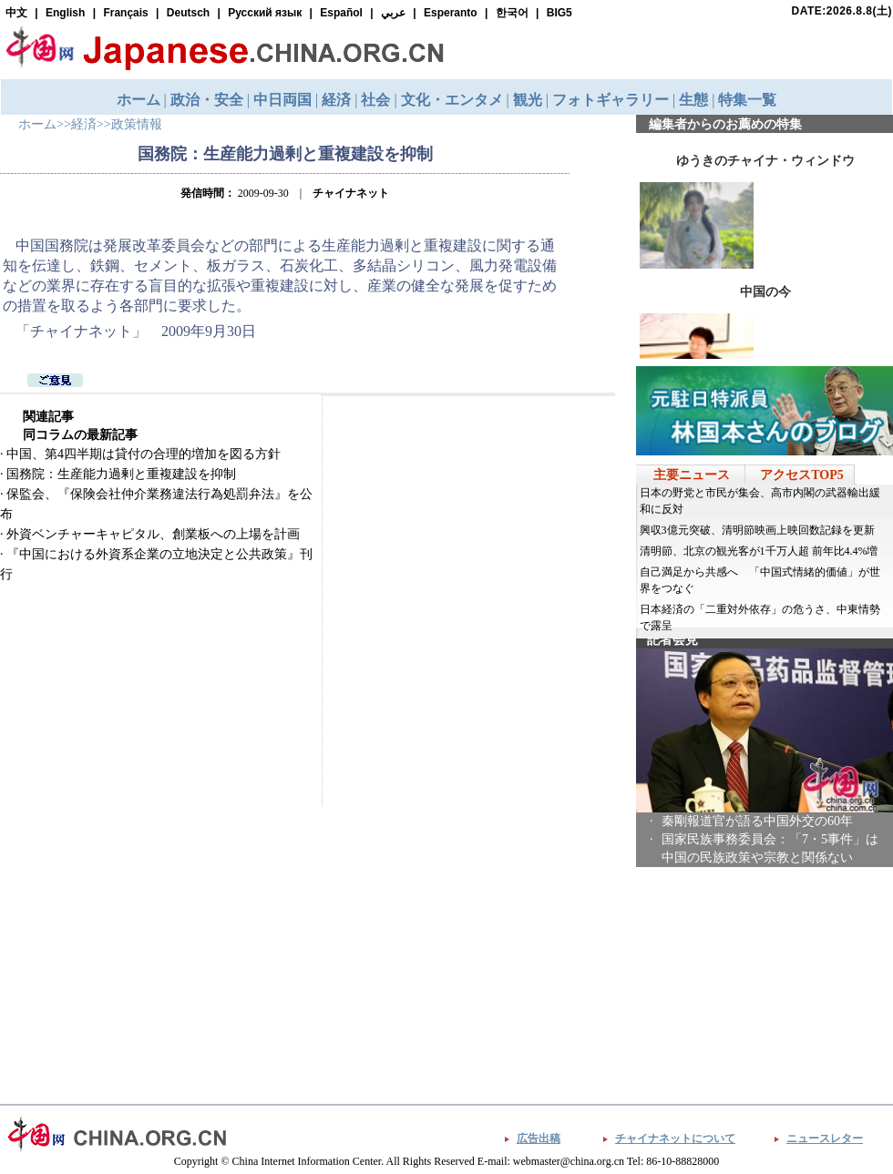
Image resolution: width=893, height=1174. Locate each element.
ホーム (37, 124)
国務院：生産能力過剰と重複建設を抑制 (121, 474)
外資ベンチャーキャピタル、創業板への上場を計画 (153, 534)
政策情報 (136, 124)
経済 (84, 124)
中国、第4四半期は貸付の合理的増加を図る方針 (143, 454)
